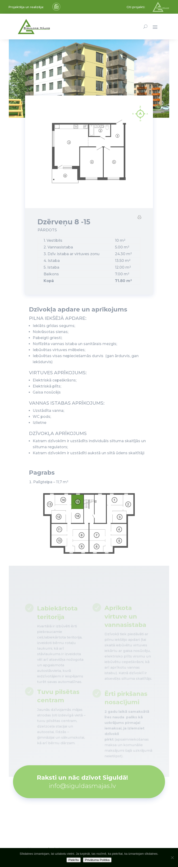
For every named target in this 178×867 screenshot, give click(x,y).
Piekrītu (73, 860)
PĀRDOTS (47, 231)
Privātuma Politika (97, 860)
